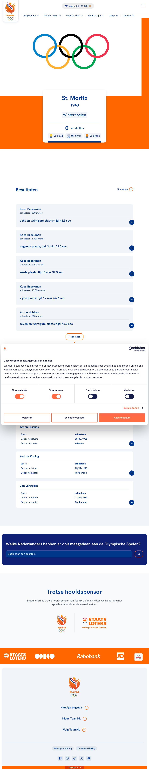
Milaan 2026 (52, 15)
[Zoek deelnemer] (139, 553)
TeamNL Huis (74, 15)
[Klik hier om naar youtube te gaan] (88, 758)
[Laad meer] (74, 338)
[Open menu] (143, 6)
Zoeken (128, 15)
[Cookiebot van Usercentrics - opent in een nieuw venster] (131, 348)
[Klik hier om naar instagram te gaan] (67, 758)
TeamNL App (96, 15)
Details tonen (131, 407)
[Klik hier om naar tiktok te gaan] (74, 758)
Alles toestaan (122, 417)
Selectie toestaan (75, 417)
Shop (113, 15)
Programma (31, 15)
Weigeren (26, 417)
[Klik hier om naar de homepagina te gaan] (10, 10)
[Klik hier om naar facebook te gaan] (60, 758)
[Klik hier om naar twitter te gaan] (81, 758)
